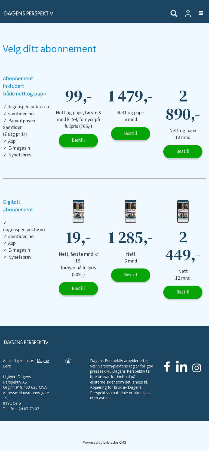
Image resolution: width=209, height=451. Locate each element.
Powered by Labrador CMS (104, 442)
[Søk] (174, 14)
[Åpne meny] (198, 13)
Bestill (78, 140)
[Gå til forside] (82, 13)
